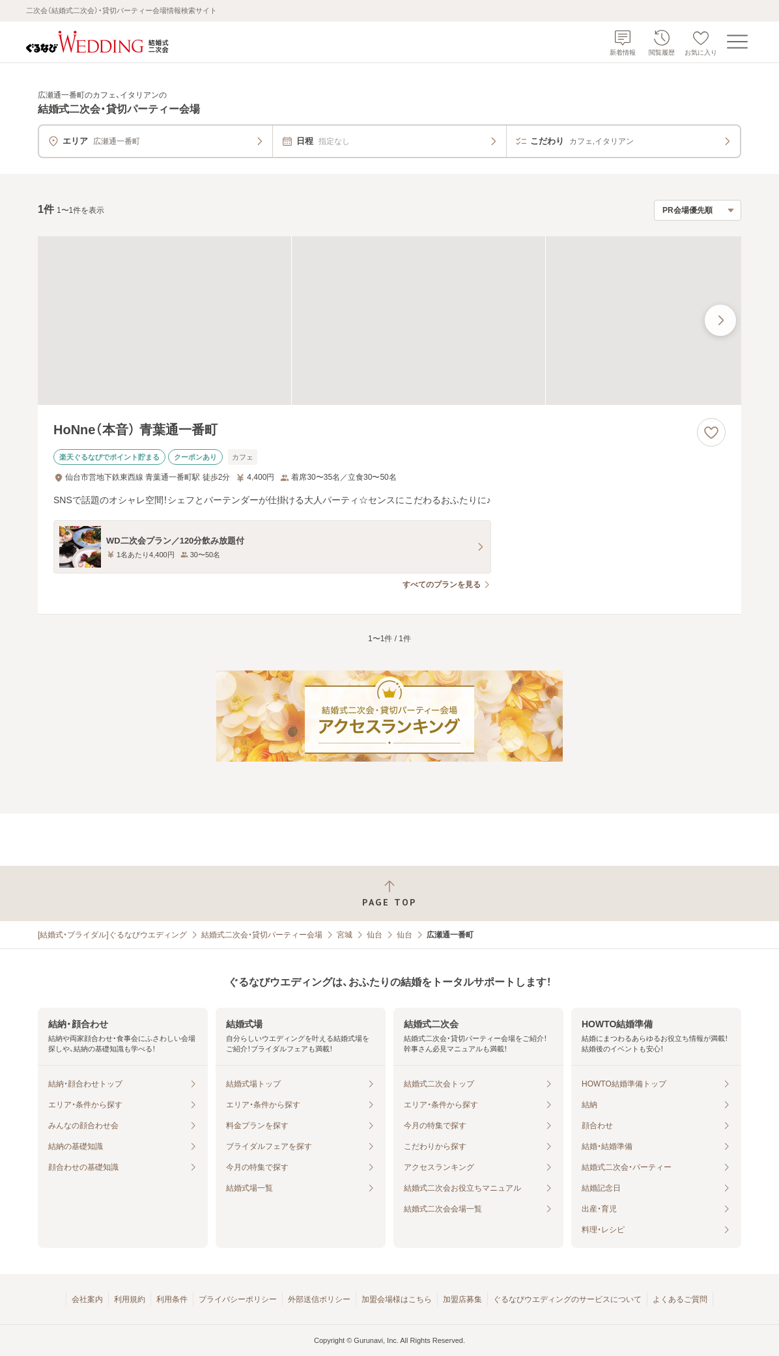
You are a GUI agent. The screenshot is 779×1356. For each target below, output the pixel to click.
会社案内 (87, 1299)
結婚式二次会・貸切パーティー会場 (261, 934)
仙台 (374, 934)
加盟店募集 (462, 1299)
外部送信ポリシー (319, 1299)
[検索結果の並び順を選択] (697, 210)
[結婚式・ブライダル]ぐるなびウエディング (112, 934)
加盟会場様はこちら (396, 1299)
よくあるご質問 (680, 1299)
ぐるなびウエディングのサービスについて (567, 1299)
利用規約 (129, 1299)
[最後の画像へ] (720, 320)
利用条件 (172, 1299)
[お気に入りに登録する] (711, 432)
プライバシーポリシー (238, 1299)
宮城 (344, 934)
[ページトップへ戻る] (389, 893)
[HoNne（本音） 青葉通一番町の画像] (389, 320)
